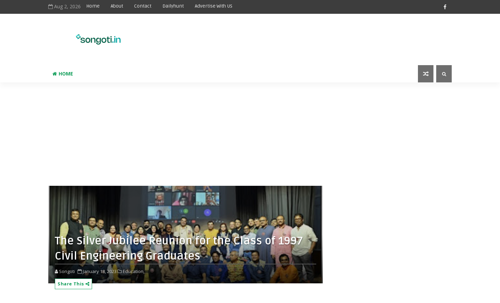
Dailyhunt (173, 6)
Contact (142, 6)
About (117, 6)
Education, (133, 271)
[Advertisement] (280, 35)
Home (93, 6)
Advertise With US (213, 6)
